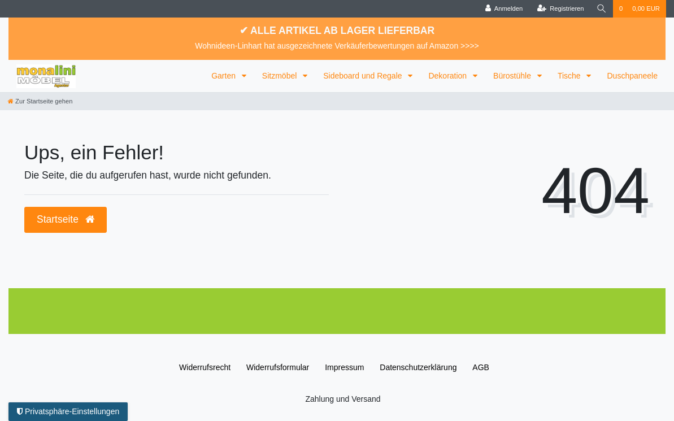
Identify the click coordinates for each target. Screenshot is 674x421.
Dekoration (448, 75)
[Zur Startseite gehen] (40, 101)
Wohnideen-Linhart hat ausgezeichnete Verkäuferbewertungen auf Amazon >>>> (337, 45)
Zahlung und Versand (342, 398)
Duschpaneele (632, 75)
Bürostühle (513, 75)
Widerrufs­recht (205, 367)
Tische (570, 75)
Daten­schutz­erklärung (418, 367)
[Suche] (601, 9)
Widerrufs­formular (277, 367)
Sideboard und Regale (363, 75)
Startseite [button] (65, 219)
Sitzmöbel (280, 75)
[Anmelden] (504, 9)
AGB (480, 367)
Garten (224, 75)
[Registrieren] (560, 9)
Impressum (344, 367)
